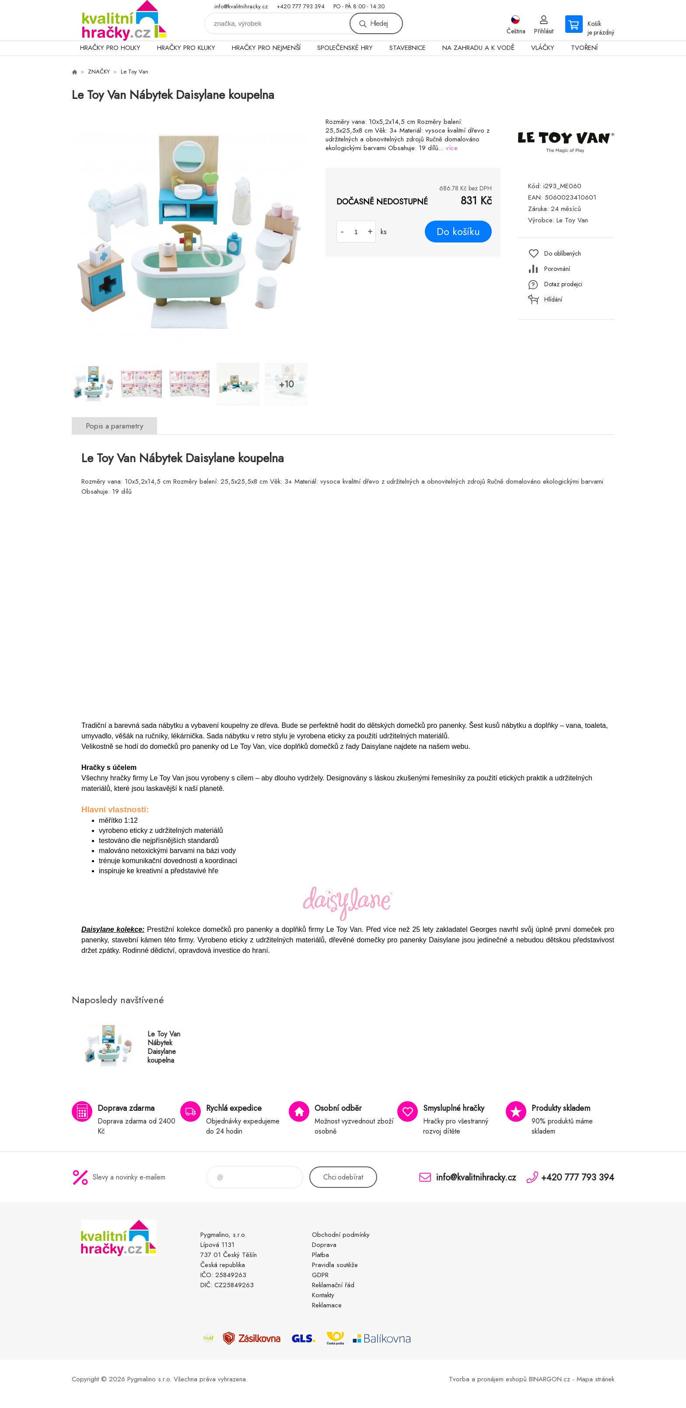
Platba (320, 1255)
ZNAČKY (99, 71)
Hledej (379, 23)
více (452, 148)
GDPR (320, 1275)
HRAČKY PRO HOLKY (110, 48)
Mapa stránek (595, 1379)
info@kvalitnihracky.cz (241, 6)
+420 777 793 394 (300, 6)
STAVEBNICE (407, 48)
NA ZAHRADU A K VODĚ (478, 48)
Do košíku (458, 231)
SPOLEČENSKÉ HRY (345, 48)
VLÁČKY (542, 48)
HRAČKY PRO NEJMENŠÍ (266, 48)
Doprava (324, 1245)
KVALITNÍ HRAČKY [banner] (124, 20)
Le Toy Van (134, 71)
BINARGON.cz (549, 1379)
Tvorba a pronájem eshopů (488, 1379)
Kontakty (323, 1295)
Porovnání (557, 268)
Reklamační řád (333, 1285)
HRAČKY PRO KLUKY (186, 48)
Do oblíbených (562, 253)
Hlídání (553, 299)
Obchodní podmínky (341, 1234)
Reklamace (327, 1305)
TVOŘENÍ (584, 48)
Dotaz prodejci (563, 284)
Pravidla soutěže (335, 1265)
